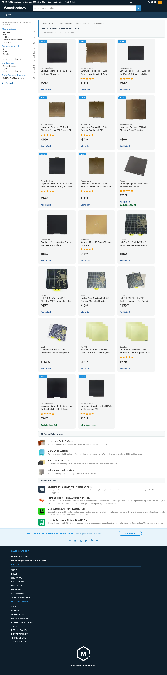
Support (16, 589)
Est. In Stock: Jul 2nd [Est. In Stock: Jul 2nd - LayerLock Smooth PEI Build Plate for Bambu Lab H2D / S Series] (49, 425)
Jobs (14, 626)
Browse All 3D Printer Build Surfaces (16, 23)
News (14, 574)
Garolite (6, 54)
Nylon (5, 69)
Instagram (80, 540)
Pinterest (91, 540)
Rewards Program (22, 622)
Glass (5, 49)
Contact (16, 610)
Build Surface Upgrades (14, 75)
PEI (4, 57)
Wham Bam (7, 42)
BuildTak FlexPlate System (13, 78)
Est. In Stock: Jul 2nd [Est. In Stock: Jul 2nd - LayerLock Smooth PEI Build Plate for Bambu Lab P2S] (88, 425)
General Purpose (9, 66)
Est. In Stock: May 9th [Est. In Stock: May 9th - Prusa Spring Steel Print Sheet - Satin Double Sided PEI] (128, 205)
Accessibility (18, 642)
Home (44, 23)
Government (18, 593)
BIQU (5, 34)
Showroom (17, 578)
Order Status (19, 614)
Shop (14, 570)
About (14, 607)
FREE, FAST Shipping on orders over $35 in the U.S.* (23, 2)
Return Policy (19, 630)
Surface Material (10, 46)
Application (8, 63)
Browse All (7, 83)
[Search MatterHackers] (138, 8)
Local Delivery (19, 618)
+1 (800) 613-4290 (70, 2)
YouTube (97, 540)
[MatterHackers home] (83, 654)
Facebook (70, 540)
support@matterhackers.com (28, 560)
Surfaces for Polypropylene (13, 59)
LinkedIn (86, 540)
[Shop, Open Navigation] (6, 15)
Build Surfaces (81, 23)
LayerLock (7, 32)
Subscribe (130, 533)
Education (17, 585)
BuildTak (6, 37)
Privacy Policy (19, 634)
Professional (19, 582)
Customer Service (54, 2)
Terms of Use (18, 638)
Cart (155, 2)
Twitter (75, 540)
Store (51, 23)
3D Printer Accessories (64, 23)
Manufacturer (9, 29)
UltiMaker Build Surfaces (12, 40)
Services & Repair (21, 597)
